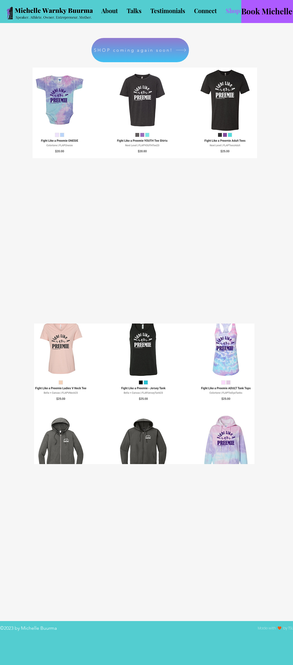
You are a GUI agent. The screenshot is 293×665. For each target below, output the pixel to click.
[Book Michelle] (267, 11)
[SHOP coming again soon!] (140, 50)
